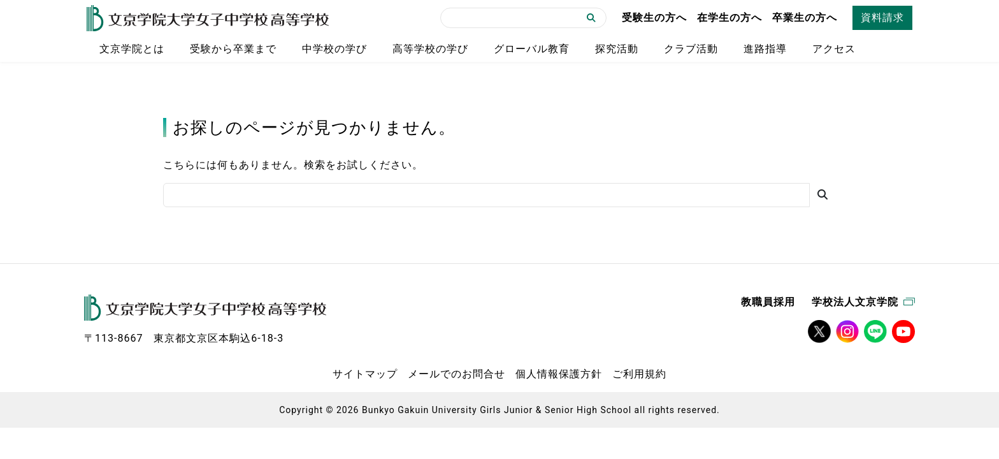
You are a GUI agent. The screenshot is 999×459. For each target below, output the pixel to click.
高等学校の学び (430, 49)
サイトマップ (365, 374)
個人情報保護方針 (558, 374)
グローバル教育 (532, 49)
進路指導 (765, 49)
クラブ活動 (691, 49)
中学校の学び (334, 49)
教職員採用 (768, 302)
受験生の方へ (654, 17)
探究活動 (616, 49)
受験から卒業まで (233, 49)
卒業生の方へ (804, 17)
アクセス (834, 49)
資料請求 (882, 17)
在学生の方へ (729, 17)
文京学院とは (131, 49)
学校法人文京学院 (863, 302)
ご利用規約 (639, 374)
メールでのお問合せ (456, 374)
